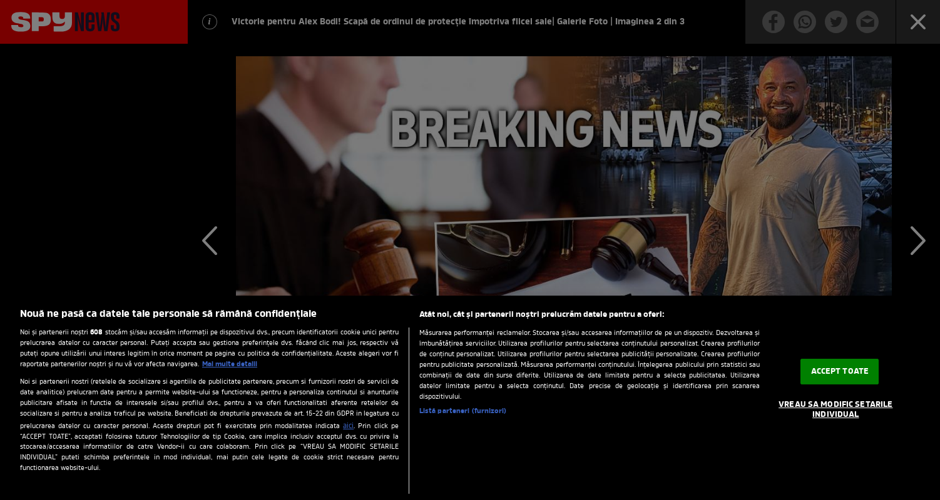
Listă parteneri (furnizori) (462, 411)
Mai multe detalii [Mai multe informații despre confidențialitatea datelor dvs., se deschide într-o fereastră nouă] (229, 364)
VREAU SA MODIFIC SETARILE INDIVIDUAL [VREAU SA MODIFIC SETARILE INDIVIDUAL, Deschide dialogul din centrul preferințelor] (835, 409)
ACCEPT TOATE (840, 371)
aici (348, 426)
